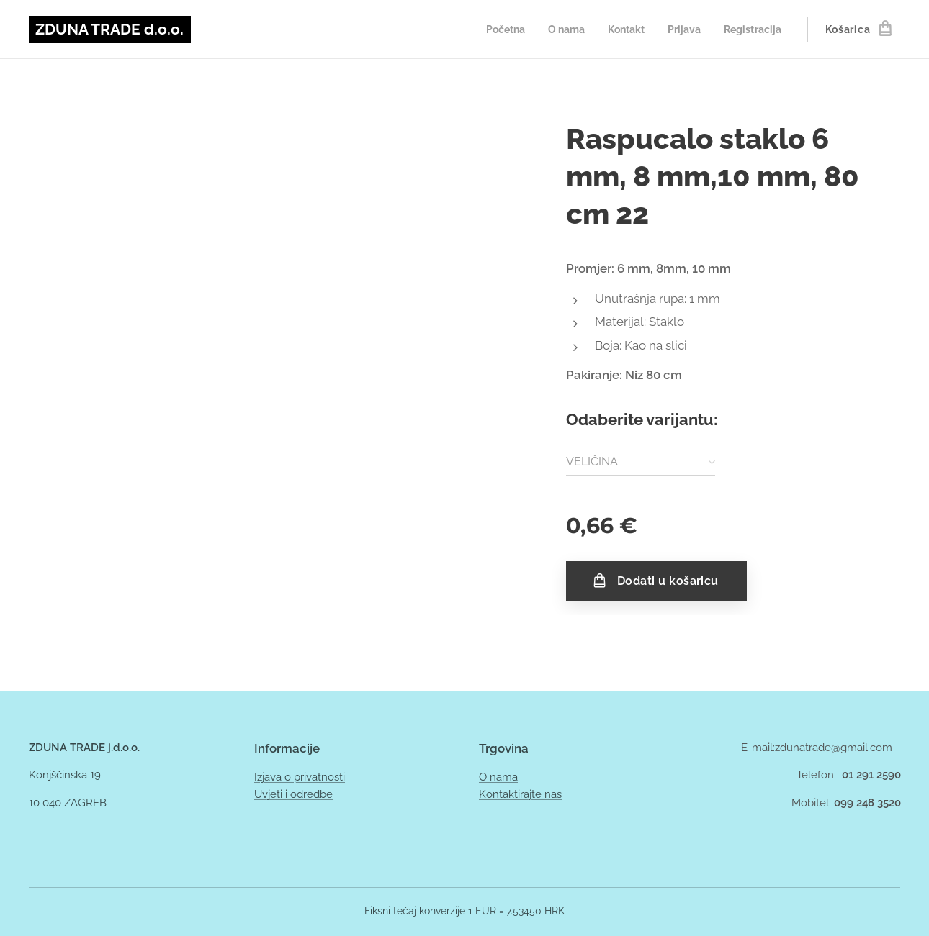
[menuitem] (492, 29)
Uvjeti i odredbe (293, 794)
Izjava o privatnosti (299, 777)
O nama (498, 777)
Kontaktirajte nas (520, 794)
